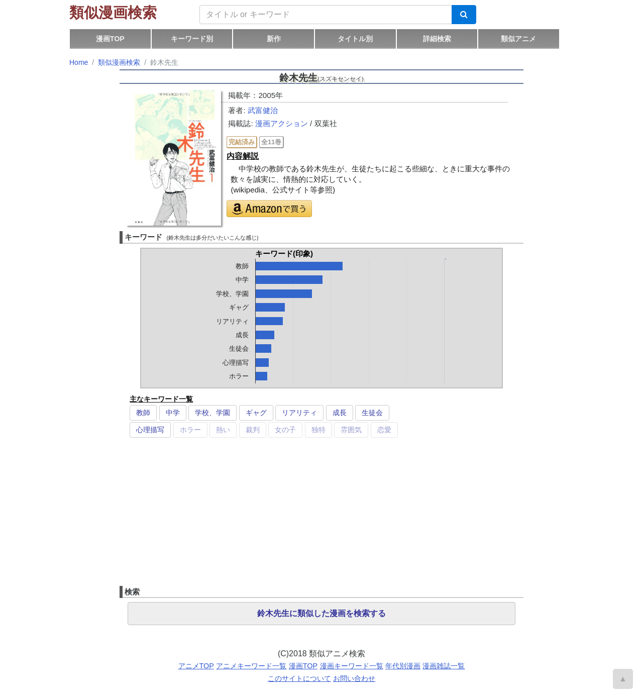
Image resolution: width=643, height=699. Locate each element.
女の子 (285, 430)
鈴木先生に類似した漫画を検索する (321, 613)
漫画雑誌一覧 (443, 666)
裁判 (253, 430)
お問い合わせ (354, 678)
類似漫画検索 (113, 13)
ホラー (190, 430)
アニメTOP (196, 666)
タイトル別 (355, 39)
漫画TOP (110, 39)
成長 (340, 413)
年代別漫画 (402, 666)
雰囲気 (351, 430)
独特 (318, 430)
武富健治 (263, 110)
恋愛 (384, 430)
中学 (173, 413)
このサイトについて (299, 678)
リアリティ (299, 413)
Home (78, 62)
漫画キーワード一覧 (351, 666)
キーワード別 (192, 39)
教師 (143, 413)
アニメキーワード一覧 (251, 666)
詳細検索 (437, 39)
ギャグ (256, 413)
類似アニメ (518, 39)
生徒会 (372, 413)
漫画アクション (281, 123)
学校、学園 (212, 413)
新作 (274, 39)
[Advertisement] (321, 515)
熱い (223, 430)
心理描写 (150, 430)
